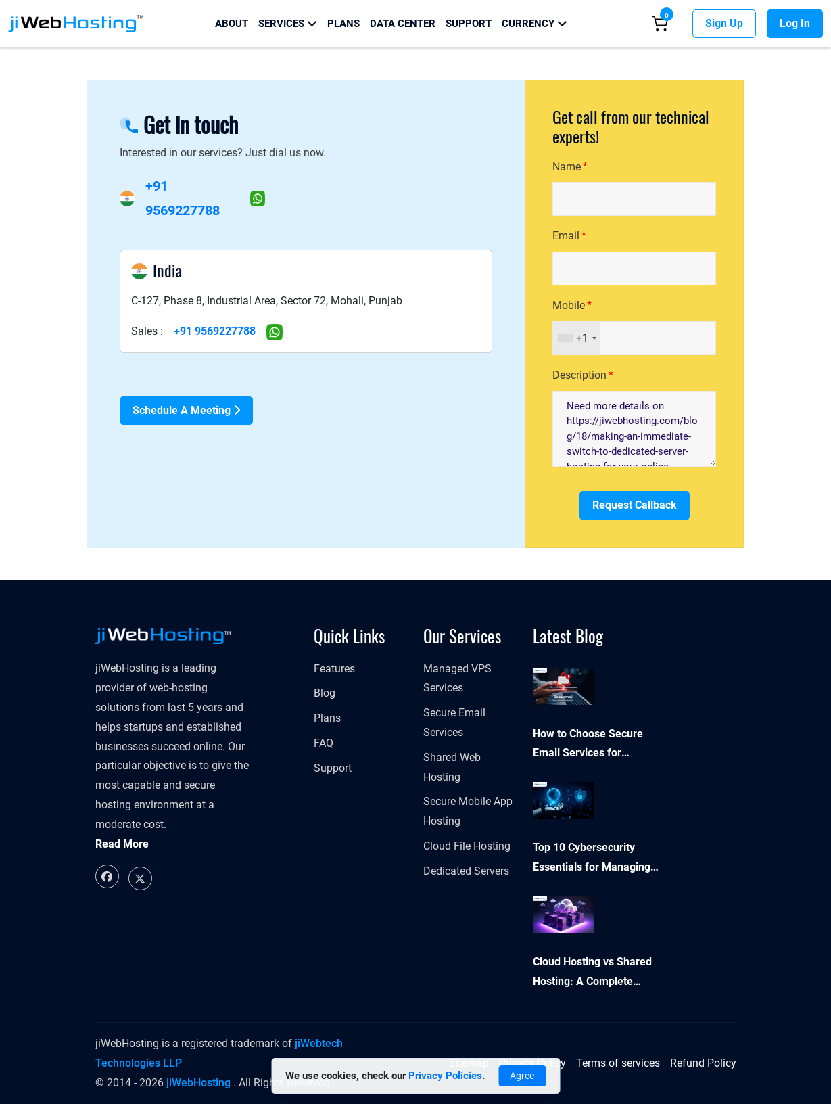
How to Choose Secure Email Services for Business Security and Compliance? (588, 745)
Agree (522, 1075)
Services (287, 24)
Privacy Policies (445, 1076)
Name (566, 166)
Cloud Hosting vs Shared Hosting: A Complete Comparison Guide (592, 973)
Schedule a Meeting (186, 410)
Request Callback (634, 505)
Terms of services (618, 1063)
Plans (343, 24)
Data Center (402, 24)
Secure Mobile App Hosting (468, 811)
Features (334, 668)
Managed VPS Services (457, 678)
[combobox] (576, 338)
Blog (324, 693)
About (231, 24)
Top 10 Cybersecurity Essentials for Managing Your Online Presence (591, 859)
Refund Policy (703, 1063)
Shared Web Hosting (452, 767)
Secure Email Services (454, 722)
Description (579, 375)
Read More (122, 843)
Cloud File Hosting (467, 846)
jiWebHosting (198, 1082)
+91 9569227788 (215, 331)
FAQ (323, 743)
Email (565, 235)
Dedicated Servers (466, 871)
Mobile (568, 305)
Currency (534, 24)
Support (469, 24)
